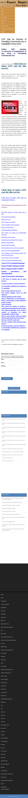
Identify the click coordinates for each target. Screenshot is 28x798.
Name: (2, 359)
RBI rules (3, 23)
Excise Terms (3, 695)
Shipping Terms (4, 682)
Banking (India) (4, 646)
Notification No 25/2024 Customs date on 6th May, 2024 (12, 448)
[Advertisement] (14, 404)
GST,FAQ (3, 721)
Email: (2, 362)
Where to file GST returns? (8, 245)
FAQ (2, 630)
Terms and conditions (5, 789)
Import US (3, 620)
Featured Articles (5, 494)
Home (2, 8)
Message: (3, 365)
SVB (2, 708)
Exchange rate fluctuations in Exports (9, 508)
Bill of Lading (4, 17)
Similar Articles (5, 391)
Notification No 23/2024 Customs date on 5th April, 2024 (12, 454)
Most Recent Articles (6, 415)
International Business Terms (6, 698)
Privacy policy (3, 787)
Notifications (3, 702)
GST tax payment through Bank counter (11, 260)
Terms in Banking (4, 679)
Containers (3, 656)
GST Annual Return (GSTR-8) (9, 230)
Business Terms (4, 676)
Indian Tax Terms (4, 760)
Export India (3, 614)
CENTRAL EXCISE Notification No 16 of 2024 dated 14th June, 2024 (13, 420)
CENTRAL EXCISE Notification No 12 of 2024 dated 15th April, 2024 (13, 437)
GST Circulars (3, 751)
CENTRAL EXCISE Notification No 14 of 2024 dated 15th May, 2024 (13, 428)
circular (2, 783)
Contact (2, 31)
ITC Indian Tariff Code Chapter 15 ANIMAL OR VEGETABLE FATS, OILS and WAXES (13, 499)
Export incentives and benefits (7, 627)
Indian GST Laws (5, 219)
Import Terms (3, 685)
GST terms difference (5, 764)
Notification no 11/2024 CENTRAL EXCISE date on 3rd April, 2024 (13, 441)
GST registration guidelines (8, 217)
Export (2, 14)
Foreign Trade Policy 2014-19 (7, 669)
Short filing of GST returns (8, 237)
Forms (2, 663)
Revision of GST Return (7, 242)
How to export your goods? (8, 222)
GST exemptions (4, 741)
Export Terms (3, 689)
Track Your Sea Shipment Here (7, 460)
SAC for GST (3, 728)
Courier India (3, 777)
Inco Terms (3, 610)
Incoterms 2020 (4, 26)
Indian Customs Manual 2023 (7, 28)
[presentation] (12, 373)
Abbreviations (3, 607)
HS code (2, 643)
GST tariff (3, 744)
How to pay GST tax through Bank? (10, 250)
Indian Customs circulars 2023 (7, 773)
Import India (3, 617)
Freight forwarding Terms (6, 672)
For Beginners (3, 601)
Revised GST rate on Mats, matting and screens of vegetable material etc (13, 525)
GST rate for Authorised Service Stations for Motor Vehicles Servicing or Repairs (13, 529)
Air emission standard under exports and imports (11, 505)
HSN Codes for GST (5, 725)
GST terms (3, 757)
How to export (3, 666)
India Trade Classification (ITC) (7, 650)
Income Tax (3, 659)
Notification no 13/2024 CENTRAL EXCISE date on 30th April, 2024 (13, 432)
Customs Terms (4, 692)
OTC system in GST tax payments (10, 257)
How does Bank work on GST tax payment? (12, 248)
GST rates (3, 20)
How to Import (3, 653)
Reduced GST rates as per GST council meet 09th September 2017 (13, 518)
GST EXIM (3, 754)
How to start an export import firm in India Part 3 (11, 514)
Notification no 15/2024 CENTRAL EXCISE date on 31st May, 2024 (13, 424)
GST (2, 705)
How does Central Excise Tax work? (8, 511)
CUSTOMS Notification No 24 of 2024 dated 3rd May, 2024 (13, 451)
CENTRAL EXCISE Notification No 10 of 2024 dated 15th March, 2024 (14, 445)
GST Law (3, 718)
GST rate (3, 747)
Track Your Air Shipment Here (7, 457)
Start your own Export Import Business (8, 640)
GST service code (4, 738)
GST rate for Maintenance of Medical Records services (12, 502)
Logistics (2, 734)
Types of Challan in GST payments (10, 225)
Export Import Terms (5, 623)
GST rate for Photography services (8, 521)
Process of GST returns (7, 227)
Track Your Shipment (5, 604)
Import (2, 11)
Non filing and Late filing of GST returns (11, 240)
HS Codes (3, 715)
